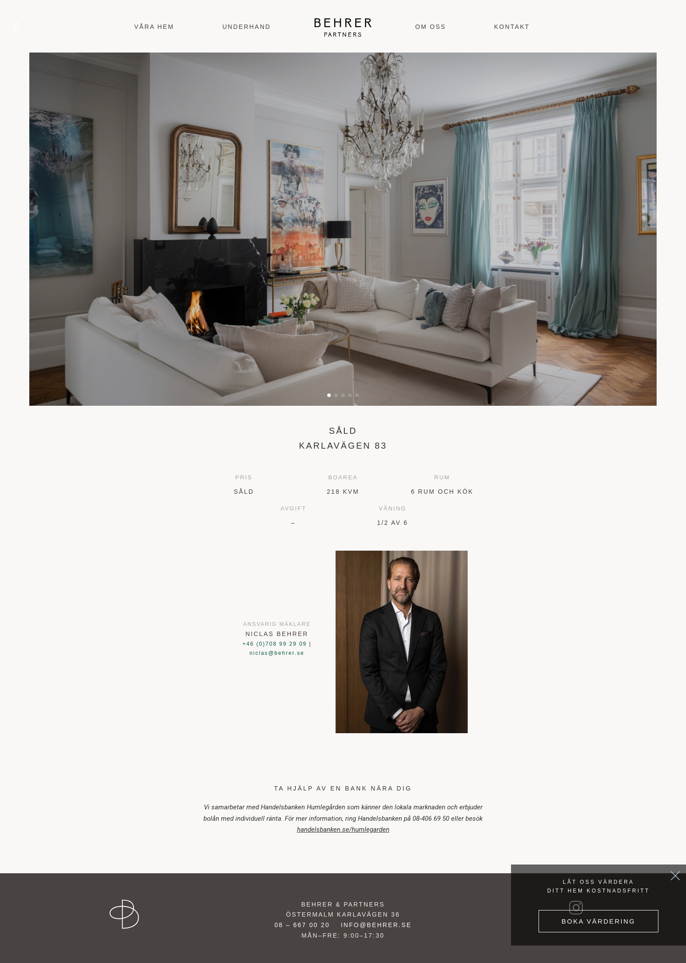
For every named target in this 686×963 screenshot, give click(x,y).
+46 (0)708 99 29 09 (274, 644)
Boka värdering (598, 920)
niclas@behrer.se (276, 653)
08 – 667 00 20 (302, 924)
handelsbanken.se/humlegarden (343, 829)
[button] (329, 395)
